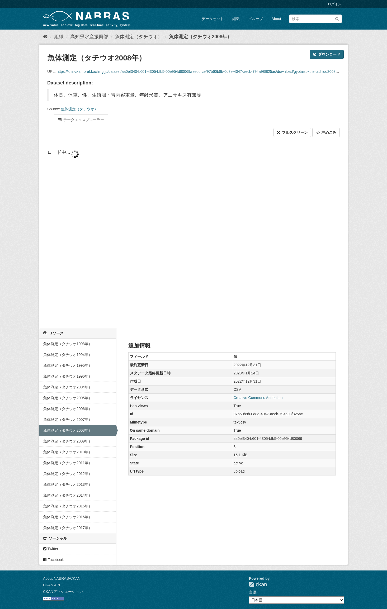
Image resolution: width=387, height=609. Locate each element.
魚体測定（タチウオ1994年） (67, 355)
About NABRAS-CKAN (62, 578)
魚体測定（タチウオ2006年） (67, 409)
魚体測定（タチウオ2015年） (67, 506)
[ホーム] (45, 36)
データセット (213, 19)
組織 (236, 19)
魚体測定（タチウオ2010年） (67, 452)
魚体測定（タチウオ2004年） (67, 387)
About (276, 19)
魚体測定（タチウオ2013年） (67, 484)
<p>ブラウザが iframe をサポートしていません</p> (193, 233)
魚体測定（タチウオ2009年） (67, 441)
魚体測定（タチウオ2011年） (67, 463)
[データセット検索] (315, 19)
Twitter (50, 549)
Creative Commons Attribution (258, 398)
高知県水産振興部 (89, 36)
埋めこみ (326, 132)
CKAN (258, 584)
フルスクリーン (292, 132)
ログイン (334, 4)
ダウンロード (326, 54)
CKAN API (51, 585)
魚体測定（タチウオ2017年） (67, 528)
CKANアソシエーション (63, 591)
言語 (252, 592)
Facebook (53, 560)
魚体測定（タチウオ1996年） (67, 376)
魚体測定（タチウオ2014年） (67, 495)
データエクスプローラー (81, 120)
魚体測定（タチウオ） (138, 36)
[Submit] (337, 18)
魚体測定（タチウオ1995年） (67, 365)
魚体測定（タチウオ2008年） (200, 36)
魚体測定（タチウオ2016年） (67, 517)
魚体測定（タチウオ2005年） (67, 398)
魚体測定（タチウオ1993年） (67, 344)
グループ (255, 19)
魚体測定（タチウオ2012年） (67, 474)
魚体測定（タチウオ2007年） (67, 419)
